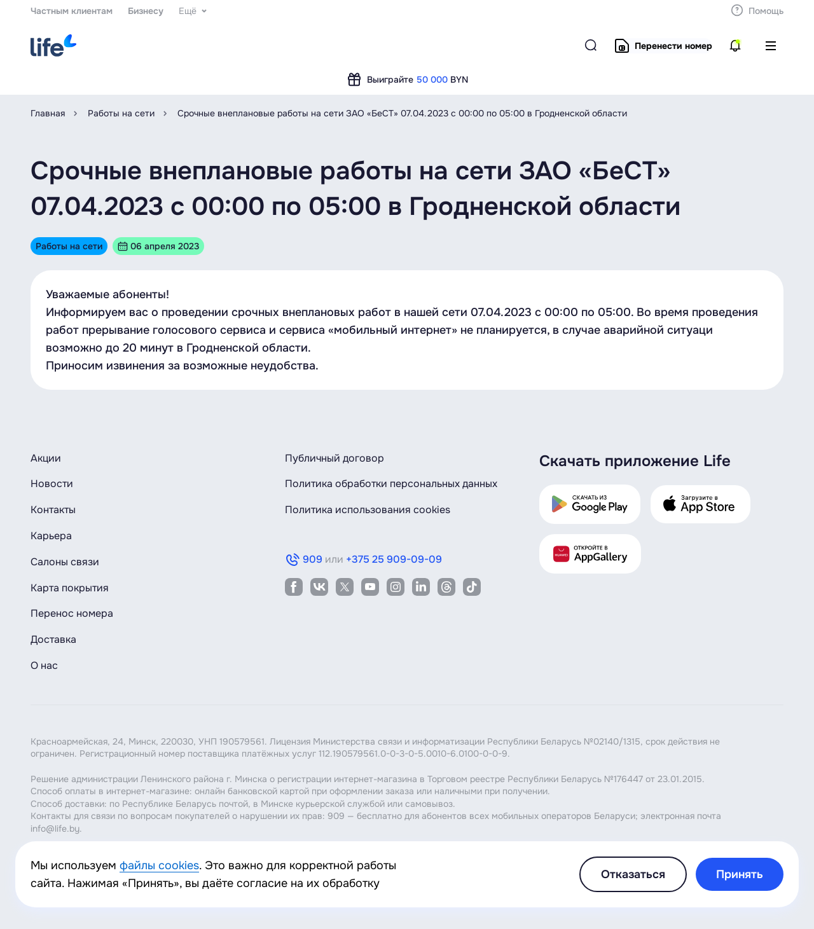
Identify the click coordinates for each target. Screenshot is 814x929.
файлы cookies (159, 865)
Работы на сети (121, 113)
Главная (48, 113)
